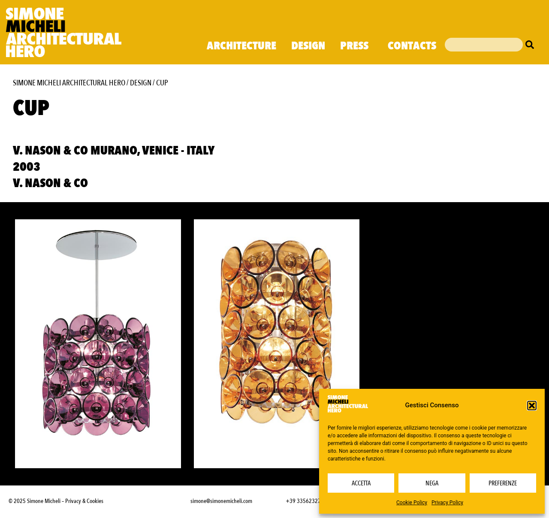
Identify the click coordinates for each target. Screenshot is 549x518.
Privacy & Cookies (84, 501)
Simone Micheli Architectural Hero (69, 83)
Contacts (412, 46)
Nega (431, 483)
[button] (532, 405)
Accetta (361, 483)
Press (356, 46)
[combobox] (484, 44)
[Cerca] (531, 44)
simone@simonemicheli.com (221, 501)
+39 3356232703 (306, 501)
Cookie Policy (411, 503)
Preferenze (503, 483)
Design (308, 46)
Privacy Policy (447, 503)
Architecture (241, 46)
